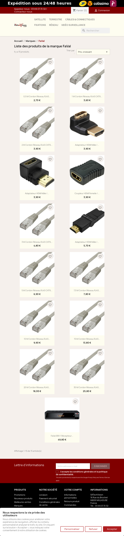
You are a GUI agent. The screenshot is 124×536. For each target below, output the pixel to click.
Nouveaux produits (23, 498)
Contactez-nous (23, 11)
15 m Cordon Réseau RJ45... (87, 339)
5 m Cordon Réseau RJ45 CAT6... (37, 290)
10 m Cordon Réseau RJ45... (37, 339)
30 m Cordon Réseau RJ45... (87, 387)
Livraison (43, 495)
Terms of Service (104, 477)
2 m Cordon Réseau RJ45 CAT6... (37, 145)
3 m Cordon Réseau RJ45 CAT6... (37, 242)
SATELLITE (40, 19)
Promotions (19, 495)
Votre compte (73, 489)
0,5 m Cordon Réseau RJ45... (37, 96)
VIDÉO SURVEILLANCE (73, 25)
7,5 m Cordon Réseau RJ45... (87, 290)
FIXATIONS (40, 25)
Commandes (70, 505)
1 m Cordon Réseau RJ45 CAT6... (87, 96)
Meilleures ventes (22, 502)
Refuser (93, 529)
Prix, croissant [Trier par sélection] (93, 52)
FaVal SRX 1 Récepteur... (62, 435)
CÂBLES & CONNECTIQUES (80, 19)
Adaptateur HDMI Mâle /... (87, 145)
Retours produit (71, 501)
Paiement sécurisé (48, 498)
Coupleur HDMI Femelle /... (87, 193)
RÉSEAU (53, 25)
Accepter (112, 529)
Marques (18, 505)
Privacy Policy (92, 477)
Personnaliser (72, 529)
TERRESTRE (55, 19)
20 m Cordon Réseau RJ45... (37, 387)
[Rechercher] (95, 30)
